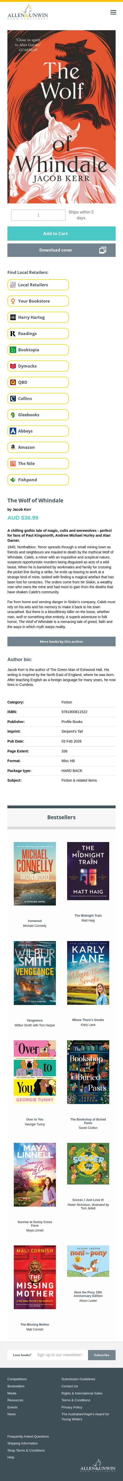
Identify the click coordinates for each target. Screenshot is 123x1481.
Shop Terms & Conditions (26, 1450)
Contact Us (69, 1386)
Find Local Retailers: (27, 272)
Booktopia (28, 350)
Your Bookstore (34, 301)
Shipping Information (22, 1443)
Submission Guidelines (78, 1379)
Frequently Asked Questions (28, 1436)
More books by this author (61, 641)
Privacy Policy (71, 1407)
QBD (22, 382)
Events (12, 1407)
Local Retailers (33, 285)
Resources (15, 1400)
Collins (25, 398)
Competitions (17, 1379)
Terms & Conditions (75, 1400)
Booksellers (15, 1386)
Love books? (22, 1355)
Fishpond (27, 480)
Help (10, 1457)
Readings (27, 333)
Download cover (55, 250)
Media (11, 1393)
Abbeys (25, 431)
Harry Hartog (31, 317)
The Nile (26, 463)
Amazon (26, 447)
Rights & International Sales (81, 1393)
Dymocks (27, 366)
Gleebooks (28, 415)
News (11, 1414)
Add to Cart (55, 233)
